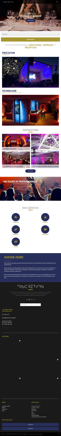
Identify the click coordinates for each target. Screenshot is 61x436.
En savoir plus (30, 20)
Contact (33, 413)
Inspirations (30, 39)
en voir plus (30, 171)
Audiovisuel (4, 409)
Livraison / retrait (35, 407)
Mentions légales (35, 415)
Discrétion (5, 327)
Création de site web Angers (36, 434)
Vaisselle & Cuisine (6, 406)
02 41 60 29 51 (5, 314)
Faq (32, 412)
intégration (30, 428)
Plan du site (34, 410)
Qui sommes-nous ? (36, 406)
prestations (30, 424)
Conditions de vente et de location (39, 416)
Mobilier (4, 407)
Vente (3, 410)
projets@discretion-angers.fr (9, 317)
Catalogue (34, 409)
